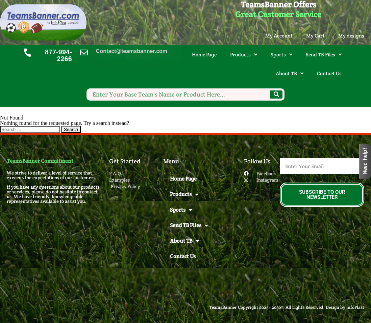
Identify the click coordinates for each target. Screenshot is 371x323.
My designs (351, 35)
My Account (279, 35)
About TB (289, 73)
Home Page (204, 54)
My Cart (315, 35)
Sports (281, 54)
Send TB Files (324, 54)
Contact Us (329, 73)
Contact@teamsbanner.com (131, 51)
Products (243, 54)
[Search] (276, 94)
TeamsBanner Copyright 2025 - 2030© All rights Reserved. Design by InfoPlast (286, 307)
